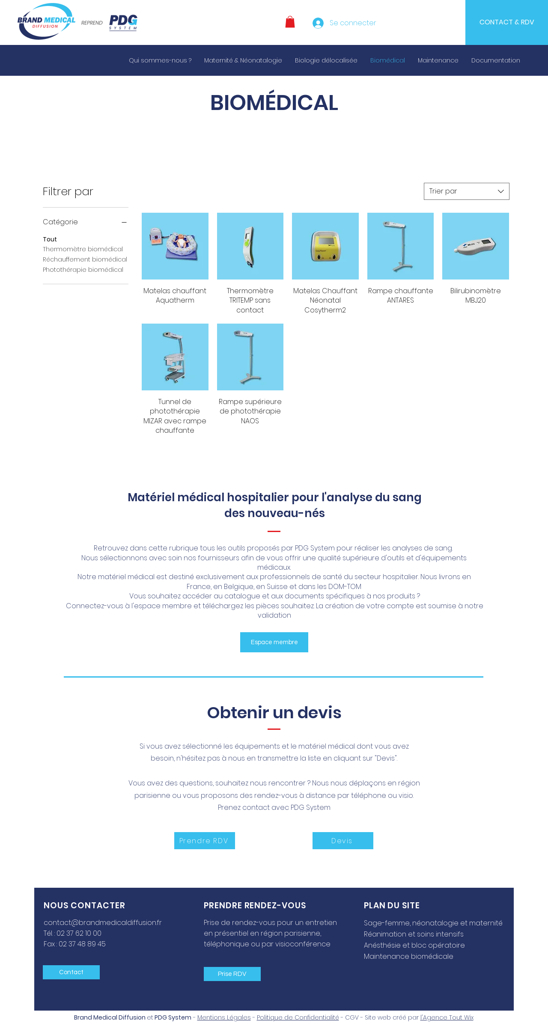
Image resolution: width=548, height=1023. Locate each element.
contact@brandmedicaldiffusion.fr (103, 923)
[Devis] (343, 840)
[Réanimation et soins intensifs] (425, 934)
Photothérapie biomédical (83, 269)
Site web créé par (419, 1017)
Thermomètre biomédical (83, 248)
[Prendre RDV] (204, 840)
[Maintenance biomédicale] (415, 956)
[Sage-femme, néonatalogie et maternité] (434, 922)
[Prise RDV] (232, 974)
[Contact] (71, 972)
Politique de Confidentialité (298, 1017)
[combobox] (466, 191)
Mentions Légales (224, 1017)
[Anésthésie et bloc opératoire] (425, 945)
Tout (50, 239)
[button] (290, 21)
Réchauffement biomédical (85, 259)
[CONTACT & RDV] (506, 22)
